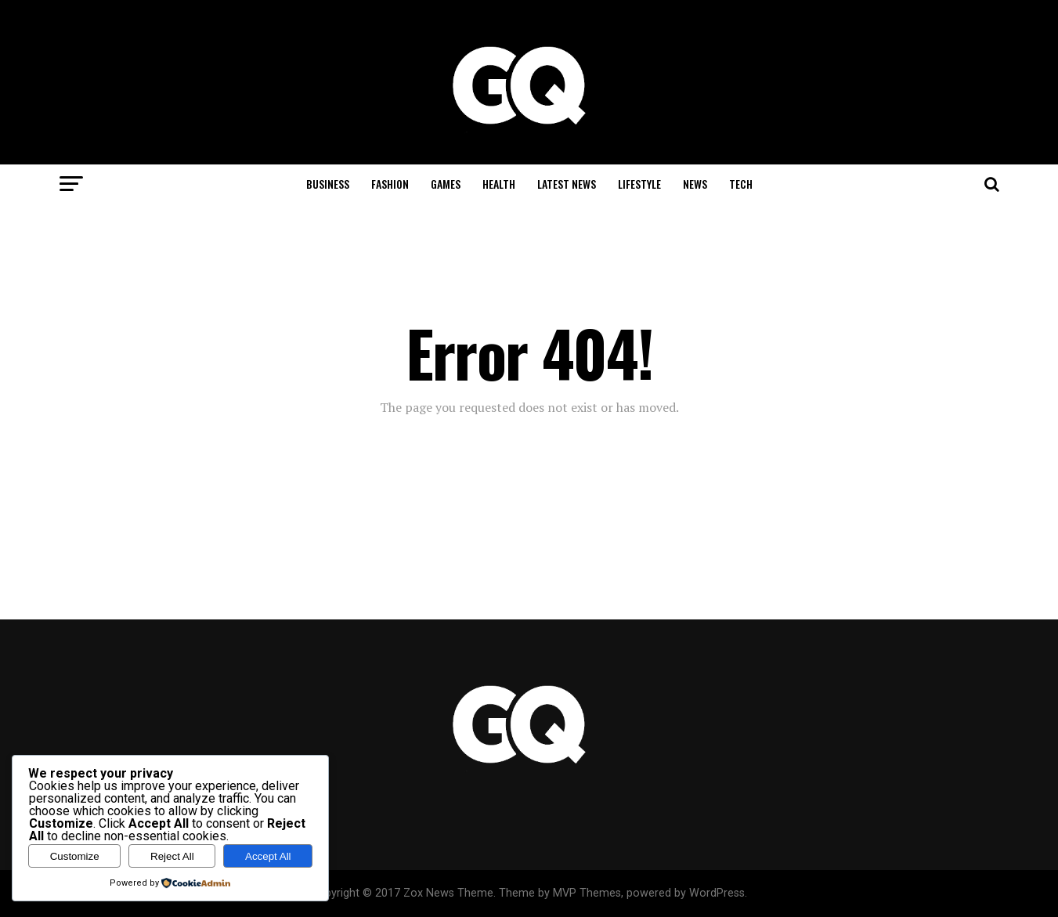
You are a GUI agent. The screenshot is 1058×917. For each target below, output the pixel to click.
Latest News (566, 183)
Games (445, 183)
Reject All (172, 856)
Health (498, 183)
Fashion (390, 183)
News (695, 183)
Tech (741, 183)
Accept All (268, 856)
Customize (74, 856)
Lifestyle (639, 183)
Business (327, 183)
